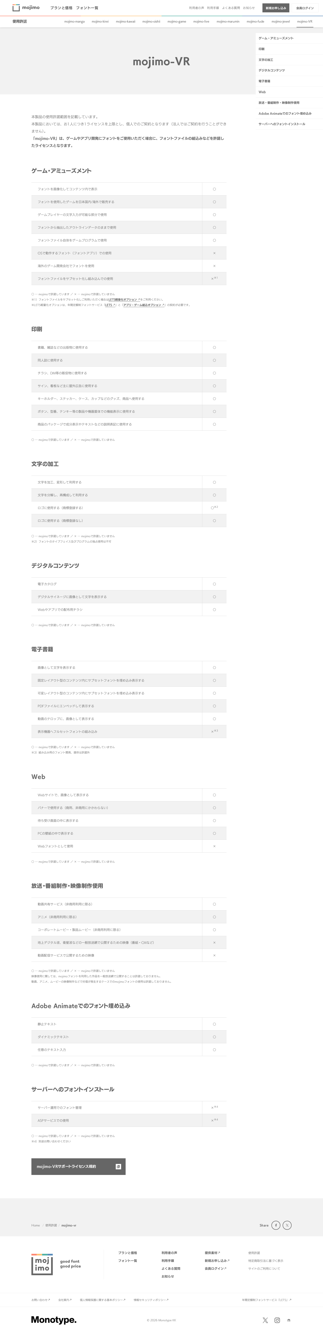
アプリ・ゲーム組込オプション (142, 305)
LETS (108, 305)
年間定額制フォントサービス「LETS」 (265, 1300)
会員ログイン (305, 8)
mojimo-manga (74, 21)
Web (262, 186)
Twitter (287, 1225)
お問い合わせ (39, 1300)
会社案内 (63, 1300)
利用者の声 (196, 8)
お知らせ (249, 8)
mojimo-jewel (281, 21)
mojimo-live (201, 21)
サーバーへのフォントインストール (282, 218)
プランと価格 (61, 8)
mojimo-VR (304, 21)
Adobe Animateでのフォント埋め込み (285, 208)
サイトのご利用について (264, 1268)
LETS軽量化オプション (123, 299)
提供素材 (211, 1252)
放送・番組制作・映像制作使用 (279, 197)
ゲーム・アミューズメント (276, 132)
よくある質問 (231, 8)
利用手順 (213, 8)
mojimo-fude (255, 21)
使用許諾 (20, 21)
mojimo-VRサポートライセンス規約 (66, 1166)
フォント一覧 (87, 8)
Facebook (275, 1225)
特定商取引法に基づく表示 (265, 1261)
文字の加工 (266, 154)
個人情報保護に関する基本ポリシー (101, 1300)
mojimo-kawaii (125, 21)
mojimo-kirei (100, 21)
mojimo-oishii (151, 21)
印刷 (261, 143)
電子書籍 (264, 175)
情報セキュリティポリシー (150, 1300)
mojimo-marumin (228, 21)
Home (35, 1225)
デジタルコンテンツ (272, 164)
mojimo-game (177, 21)
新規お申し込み (276, 8)
